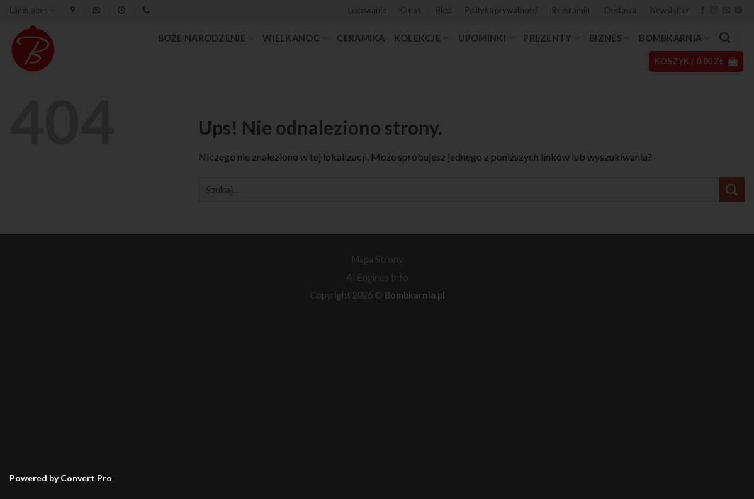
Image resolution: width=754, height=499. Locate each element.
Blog (443, 10)
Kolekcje (421, 38)
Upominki (486, 38)
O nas (410, 10)
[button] (367, 10)
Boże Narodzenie (206, 38)
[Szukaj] (724, 38)
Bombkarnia (674, 38)
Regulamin (571, 10)
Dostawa (620, 10)
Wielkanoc (295, 38)
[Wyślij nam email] (726, 10)
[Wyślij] (732, 189)
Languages (32, 10)
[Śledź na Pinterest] (738, 10)
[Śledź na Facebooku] (702, 10)
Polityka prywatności (501, 10)
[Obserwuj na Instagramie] (714, 10)
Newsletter (669, 10)
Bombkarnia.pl (415, 295)
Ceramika (361, 38)
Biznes (609, 38)
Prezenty (551, 38)
